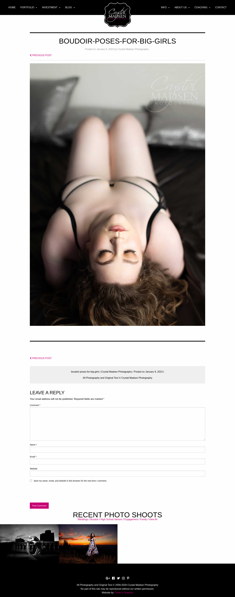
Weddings (83, 519)
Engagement (131, 519)
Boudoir (94, 519)
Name (33, 445)
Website (33, 468)
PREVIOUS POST (41, 55)
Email (33, 456)
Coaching (201, 7)
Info (164, 7)
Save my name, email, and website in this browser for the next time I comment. (70, 481)
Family (143, 519)
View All (153, 519)
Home (12, 7)
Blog (68, 7)
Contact (221, 7)
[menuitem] (12, 7)
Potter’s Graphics (124, 592)
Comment (35, 405)
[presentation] (52, 494)
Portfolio (27, 7)
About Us (180, 7)
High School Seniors (111, 519)
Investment (49, 7)
